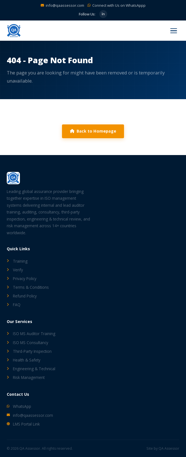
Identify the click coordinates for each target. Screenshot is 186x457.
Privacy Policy (21, 278)
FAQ (13, 304)
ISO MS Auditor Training (31, 333)
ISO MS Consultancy (27, 342)
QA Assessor (169, 448)
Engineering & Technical (31, 368)
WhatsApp (19, 406)
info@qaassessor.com (65, 5)
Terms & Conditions (28, 287)
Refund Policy (22, 296)
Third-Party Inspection (29, 351)
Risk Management (26, 377)
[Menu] (173, 31)
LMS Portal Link (23, 424)
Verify (15, 269)
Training (17, 261)
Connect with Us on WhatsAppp (119, 5)
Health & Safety (23, 360)
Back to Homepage (93, 131)
